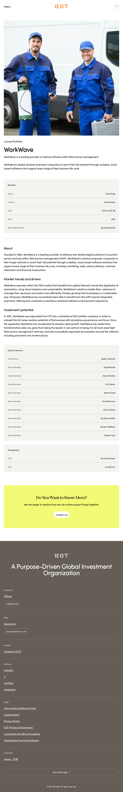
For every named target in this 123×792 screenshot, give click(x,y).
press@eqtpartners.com (16, 631)
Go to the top (61, 772)
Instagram (10, 689)
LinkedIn (8, 670)
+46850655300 (12, 603)
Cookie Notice (11, 714)
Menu (7, 6)
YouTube (8, 683)
